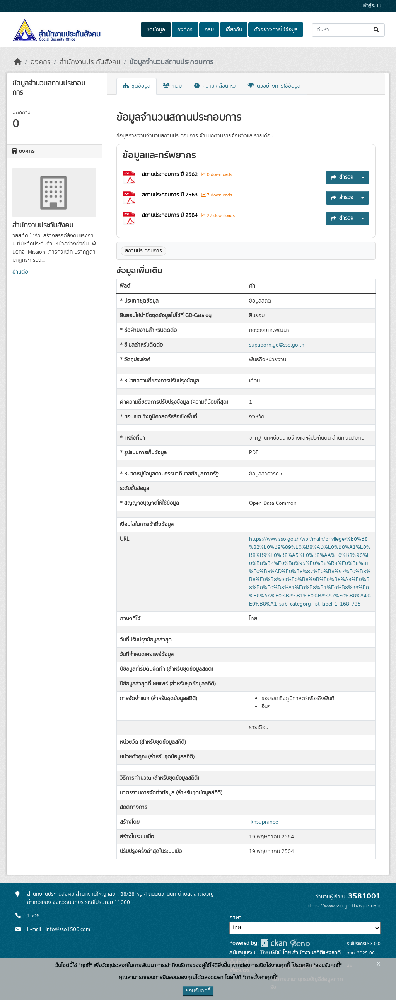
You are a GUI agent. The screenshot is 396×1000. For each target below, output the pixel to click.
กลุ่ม (209, 30)
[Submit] (377, 30)
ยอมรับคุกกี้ (198, 991)
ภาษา (235, 918)
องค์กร (185, 30)
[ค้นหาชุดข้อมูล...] (348, 30)
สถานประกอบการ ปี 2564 (170, 215)
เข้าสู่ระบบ (371, 6)
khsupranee (264, 822)
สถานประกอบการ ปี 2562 (170, 174)
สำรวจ (342, 177)
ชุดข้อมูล (155, 30)
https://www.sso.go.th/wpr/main (343, 906)
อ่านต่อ (20, 272)
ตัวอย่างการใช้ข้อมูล (276, 30)
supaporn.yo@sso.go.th (276, 345)
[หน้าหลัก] (18, 62)
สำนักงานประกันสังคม (90, 62)
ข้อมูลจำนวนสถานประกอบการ (171, 62)
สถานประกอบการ (143, 251)
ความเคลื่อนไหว (215, 86)
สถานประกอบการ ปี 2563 (170, 195)
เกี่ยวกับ (234, 30)
